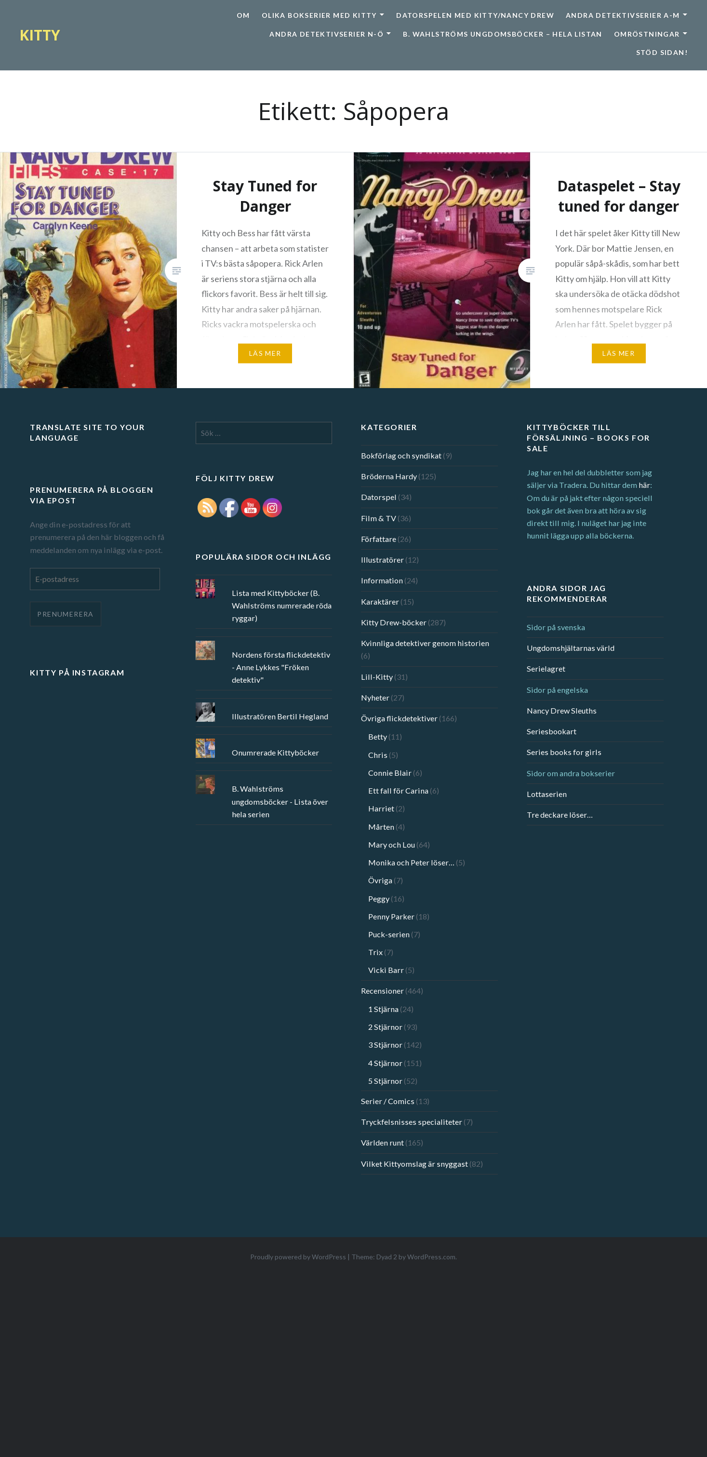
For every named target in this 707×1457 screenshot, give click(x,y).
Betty (377, 736)
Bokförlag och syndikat (401, 455)
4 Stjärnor (385, 1062)
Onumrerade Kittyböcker (275, 752)
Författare (378, 538)
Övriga (380, 880)
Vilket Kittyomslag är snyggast (414, 1163)
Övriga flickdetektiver (399, 718)
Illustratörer (382, 559)
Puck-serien (389, 934)
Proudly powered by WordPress (298, 1257)
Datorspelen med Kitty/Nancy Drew (475, 15)
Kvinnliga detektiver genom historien (425, 643)
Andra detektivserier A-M (623, 15)
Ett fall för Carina (398, 790)
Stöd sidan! (662, 52)
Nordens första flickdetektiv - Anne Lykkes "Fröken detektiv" (281, 667)
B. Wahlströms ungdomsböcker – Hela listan (502, 34)
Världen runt (382, 1142)
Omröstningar (647, 34)
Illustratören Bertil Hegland (280, 716)
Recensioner (382, 990)
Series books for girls (564, 751)
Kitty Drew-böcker (394, 622)
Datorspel (379, 496)
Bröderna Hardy (389, 476)
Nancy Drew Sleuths (562, 710)
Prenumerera (65, 614)
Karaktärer (380, 601)
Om (243, 15)
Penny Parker (391, 916)
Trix (375, 952)
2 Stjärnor (385, 1026)
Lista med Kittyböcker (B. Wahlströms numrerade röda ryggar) (282, 605)
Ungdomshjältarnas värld (570, 647)
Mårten (381, 826)
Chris (377, 754)
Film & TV (378, 518)
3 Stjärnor (385, 1044)
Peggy (378, 898)
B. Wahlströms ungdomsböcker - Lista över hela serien (280, 801)
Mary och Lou (391, 844)
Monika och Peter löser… (411, 862)
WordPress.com (431, 1257)
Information (382, 580)
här (644, 484)
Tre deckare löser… (560, 814)
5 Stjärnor (385, 1080)
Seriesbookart (551, 731)
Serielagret (546, 668)
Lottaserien (547, 793)
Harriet (381, 808)
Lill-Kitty (377, 676)
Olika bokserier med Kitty (319, 15)
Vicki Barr (386, 969)
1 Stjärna (383, 1008)
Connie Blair (390, 772)
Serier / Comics (387, 1101)
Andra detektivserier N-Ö (326, 34)
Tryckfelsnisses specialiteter (411, 1121)
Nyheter (375, 697)
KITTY (39, 35)
